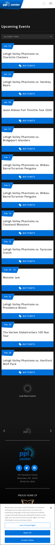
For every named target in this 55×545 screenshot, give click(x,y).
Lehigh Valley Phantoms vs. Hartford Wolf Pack (27, 362)
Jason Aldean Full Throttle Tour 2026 (27, 110)
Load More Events (27, 395)
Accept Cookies (27, 540)
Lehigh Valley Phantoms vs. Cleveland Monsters (21, 222)
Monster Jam (11, 277)
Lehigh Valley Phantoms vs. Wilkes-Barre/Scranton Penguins (26, 166)
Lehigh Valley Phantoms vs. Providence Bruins (21, 306)
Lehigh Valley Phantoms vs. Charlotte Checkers (21, 55)
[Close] (51, 508)
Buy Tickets (27, 65)
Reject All (27, 533)
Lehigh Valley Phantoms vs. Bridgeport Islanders (21, 138)
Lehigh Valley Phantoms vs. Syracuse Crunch (27, 251)
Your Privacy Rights (27, 525)
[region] (27, 524)
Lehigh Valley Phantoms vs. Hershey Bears (27, 83)
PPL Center (10, 4)
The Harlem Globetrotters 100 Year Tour (26, 334)
